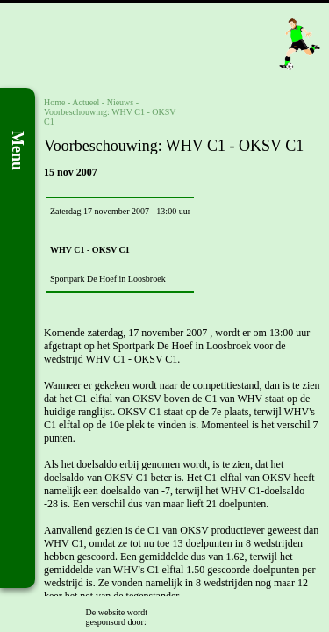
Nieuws (120, 102)
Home (54, 102)
